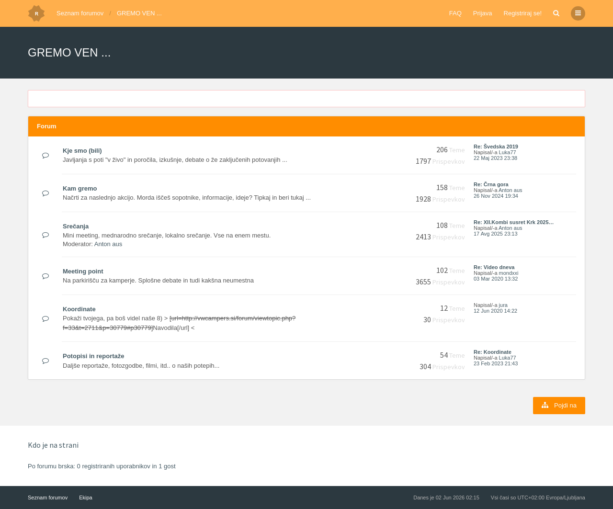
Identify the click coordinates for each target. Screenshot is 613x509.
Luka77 (507, 152)
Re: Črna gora (491, 184)
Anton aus (510, 190)
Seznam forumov (80, 13)
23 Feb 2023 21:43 (496, 363)
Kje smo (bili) (82, 150)
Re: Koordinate (492, 352)
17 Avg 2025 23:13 (496, 234)
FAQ (455, 13)
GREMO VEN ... (139, 13)
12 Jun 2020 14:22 (495, 311)
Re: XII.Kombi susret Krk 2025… (514, 222)
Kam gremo (80, 188)
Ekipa (85, 497)
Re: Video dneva (494, 267)
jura (503, 305)
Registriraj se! (523, 13)
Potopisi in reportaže (94, 356)
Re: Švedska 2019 (496, 146)
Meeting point (83, 271)
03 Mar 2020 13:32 (496, 279)
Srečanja (76, 226)
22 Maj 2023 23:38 (495, 158)
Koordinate (79, 309)
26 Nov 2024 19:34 (496, 196)
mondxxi (509, 273)
